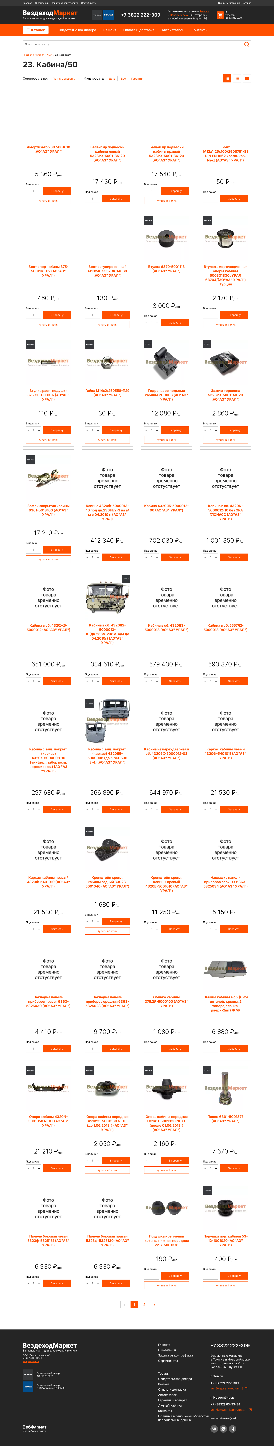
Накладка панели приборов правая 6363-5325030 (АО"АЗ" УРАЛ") (48, 1001)
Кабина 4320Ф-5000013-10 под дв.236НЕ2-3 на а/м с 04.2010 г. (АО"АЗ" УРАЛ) (107, 512)
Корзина (246, 3)
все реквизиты (31, 1361)
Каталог (36, 30)
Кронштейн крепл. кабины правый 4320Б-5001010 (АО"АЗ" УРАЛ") (166, 884)
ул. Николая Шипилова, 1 (229, 1410)
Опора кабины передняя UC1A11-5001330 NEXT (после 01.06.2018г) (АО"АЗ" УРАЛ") (167, 1123)
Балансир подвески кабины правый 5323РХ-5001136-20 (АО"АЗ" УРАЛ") (166, 153)
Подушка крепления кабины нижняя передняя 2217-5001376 (166, 1240)
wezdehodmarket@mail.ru (224, 1418)
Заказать (116, 198)
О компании (42, 3)
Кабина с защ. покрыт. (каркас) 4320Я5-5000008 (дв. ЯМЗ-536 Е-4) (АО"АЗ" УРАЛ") (107, 755)
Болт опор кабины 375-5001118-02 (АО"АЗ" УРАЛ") (48, 271)
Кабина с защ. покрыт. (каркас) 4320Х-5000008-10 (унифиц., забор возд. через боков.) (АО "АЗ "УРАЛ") (48, 760)
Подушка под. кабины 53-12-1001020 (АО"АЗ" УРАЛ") (225, 1240)
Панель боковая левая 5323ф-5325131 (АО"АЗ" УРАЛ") (48, 1240)
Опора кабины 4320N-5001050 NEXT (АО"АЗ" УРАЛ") (48, 1121)
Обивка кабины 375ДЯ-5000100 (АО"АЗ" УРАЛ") (166, 1001)
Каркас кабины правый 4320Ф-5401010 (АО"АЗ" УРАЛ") (48, 882)
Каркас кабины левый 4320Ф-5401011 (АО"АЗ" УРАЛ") (225, 753)
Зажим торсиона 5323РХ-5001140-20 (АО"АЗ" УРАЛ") (225, 395)
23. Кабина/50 (63, 54)
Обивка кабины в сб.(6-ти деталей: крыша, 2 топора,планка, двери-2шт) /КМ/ (225, 1003)
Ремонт (109, 30)
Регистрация (233, 3)
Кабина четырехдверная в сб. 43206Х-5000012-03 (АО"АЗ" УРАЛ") (166, 753)
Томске (204, 11)
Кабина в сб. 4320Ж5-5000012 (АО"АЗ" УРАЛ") (48, 627)
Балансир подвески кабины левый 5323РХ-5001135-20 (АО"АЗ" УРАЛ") (107, 153)
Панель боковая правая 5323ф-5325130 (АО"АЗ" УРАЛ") (107, 1240)
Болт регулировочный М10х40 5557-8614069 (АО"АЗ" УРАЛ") (107, 271)
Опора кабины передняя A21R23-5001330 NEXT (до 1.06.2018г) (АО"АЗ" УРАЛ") (107, 1123)
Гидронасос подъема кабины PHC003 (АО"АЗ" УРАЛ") (166, 395)
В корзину (57, 191)
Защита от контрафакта (65, 3)
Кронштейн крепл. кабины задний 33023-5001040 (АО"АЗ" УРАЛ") (107, 882)
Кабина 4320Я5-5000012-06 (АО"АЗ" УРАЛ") (166, 508)
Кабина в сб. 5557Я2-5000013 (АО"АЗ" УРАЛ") (226, 627)
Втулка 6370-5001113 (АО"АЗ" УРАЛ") (166, 269)
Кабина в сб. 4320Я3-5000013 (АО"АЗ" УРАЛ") (167, 627)
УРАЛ (49, 54)
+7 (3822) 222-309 (224, 1383)
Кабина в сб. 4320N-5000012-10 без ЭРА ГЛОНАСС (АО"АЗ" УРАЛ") (225, 512)
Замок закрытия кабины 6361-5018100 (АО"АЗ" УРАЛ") (48, 510)
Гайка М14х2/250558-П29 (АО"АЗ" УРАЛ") (107, 393)
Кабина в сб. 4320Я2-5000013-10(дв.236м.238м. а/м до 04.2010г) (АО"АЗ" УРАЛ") (107, 634)
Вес (123, 78)
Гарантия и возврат (172, 1400)
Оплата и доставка (139, 30)
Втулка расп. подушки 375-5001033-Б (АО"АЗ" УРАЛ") (48, 395)
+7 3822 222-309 (140, 15)
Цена (112, 78)
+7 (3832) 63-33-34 (225, 1404)
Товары (163, 1373)
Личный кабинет (170, 1405)
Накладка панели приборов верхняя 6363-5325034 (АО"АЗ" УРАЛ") (225, 882)
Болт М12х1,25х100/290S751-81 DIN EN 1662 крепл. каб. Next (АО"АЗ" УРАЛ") (225, 153)
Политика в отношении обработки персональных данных (183, 1418)
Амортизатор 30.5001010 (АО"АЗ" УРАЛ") (48, 149)
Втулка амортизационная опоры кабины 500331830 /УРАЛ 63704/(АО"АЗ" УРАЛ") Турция (225, 275)
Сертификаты (88, 3)
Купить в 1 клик (48, 200)
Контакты (199, 30)
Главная (27, 3)
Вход (221, 3)
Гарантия (137, 78)
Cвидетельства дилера (77, 30)
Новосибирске (179, 15)
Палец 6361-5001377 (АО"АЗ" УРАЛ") (225, 1119)
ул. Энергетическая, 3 (226, 1388)
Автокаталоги (173, 30)
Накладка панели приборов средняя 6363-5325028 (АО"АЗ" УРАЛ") (107, 1001)
